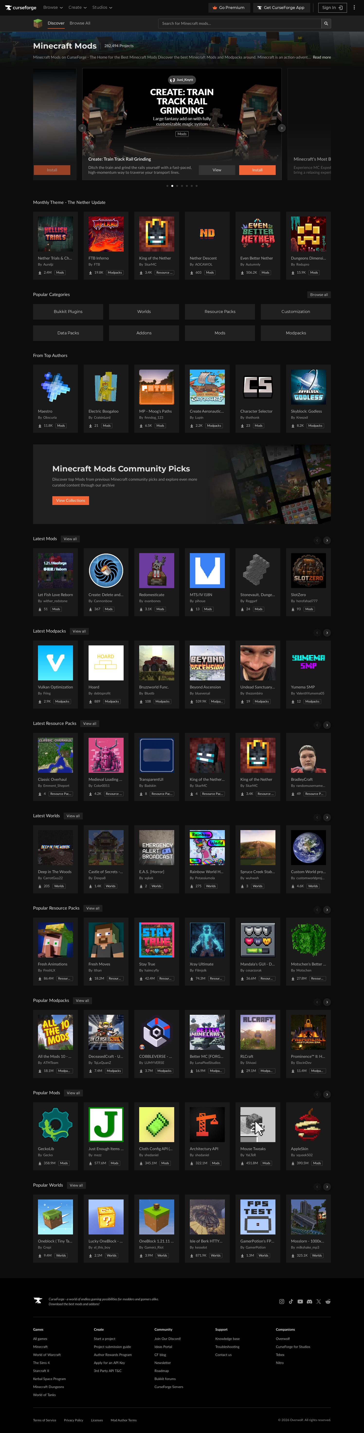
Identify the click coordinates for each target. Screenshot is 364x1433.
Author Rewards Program (113, 1355)
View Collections (70, 501)
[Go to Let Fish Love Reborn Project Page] (55, 582)
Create (78, 7)
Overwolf (283, 1339)
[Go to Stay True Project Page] (156, 952)
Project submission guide (112, 1347)
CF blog (160, 1355)
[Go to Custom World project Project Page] (308, 859)
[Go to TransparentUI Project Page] (156, 767)
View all (70, 539)
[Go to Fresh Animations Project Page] (55, 952)
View (217, 170)
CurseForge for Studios (293, 1347)
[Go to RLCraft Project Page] (258, 1044)
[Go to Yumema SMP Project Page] (308, 675)
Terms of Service (44, 1420)
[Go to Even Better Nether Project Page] (258, 246)
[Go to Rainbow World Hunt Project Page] (207, 859)
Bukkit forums (165, 1379)
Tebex (280, 1355)
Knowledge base (227, 1339)
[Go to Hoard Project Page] (106, 675)
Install (257, 170)
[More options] (354, 8)
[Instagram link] (282, 1301)
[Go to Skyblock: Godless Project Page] (308, 399)
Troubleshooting (227, 1347)
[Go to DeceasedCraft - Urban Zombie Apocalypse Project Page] (106, 1044)
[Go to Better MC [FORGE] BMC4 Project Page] (207, 1044)
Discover (56, 23)
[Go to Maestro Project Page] (55, 399)
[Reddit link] (328, 1301)
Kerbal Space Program (49, 1379)
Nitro (280, 1363)
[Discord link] (309, 1301)
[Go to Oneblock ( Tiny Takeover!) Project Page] (55, 1229)
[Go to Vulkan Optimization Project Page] (55, 675)
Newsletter (163, 1363)
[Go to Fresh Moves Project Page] (106, 952)
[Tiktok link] (291, 1301)
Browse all (319, 295)
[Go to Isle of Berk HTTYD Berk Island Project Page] (207, 1229)
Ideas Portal (163, 1347)
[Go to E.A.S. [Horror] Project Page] (156, 859)
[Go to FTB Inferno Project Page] (106, 246)
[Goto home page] (21, 7)
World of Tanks (44, 1395)
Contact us (223, 1355)
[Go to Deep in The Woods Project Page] (55, 859)
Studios (102, 7)
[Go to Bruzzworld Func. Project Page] (156, 675)
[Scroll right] (327, 540)
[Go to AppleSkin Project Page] (308, 1136)
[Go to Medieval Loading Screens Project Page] (106, 767)
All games (40, 1339)
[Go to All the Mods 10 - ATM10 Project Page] (55, 1044)
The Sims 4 (41, 1363)
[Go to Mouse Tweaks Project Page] (258, 1136)
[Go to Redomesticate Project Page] (156, 582)
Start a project (104, 1339)
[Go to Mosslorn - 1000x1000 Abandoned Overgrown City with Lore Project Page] (308, 1229)
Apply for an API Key (109, 1363)
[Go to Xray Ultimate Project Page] (207, 952)
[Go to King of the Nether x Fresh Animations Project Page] (207, 767)
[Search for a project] (240, 23)
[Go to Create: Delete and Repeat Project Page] (106, 582)
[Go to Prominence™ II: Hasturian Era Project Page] (308, 1044)
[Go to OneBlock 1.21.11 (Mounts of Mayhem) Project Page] (156, 1229)
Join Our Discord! (168, 1339)
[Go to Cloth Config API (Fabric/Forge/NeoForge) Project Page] (156, 1136)
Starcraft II (41, 1371)
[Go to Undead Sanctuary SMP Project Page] (258, 675)
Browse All (80, 23)
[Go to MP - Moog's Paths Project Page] (156, 399)
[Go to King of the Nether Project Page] (156, 246)
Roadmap (162, 1371)
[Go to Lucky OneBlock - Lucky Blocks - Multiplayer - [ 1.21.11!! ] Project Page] (106, 1229)
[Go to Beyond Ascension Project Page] (207, 675)
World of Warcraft (47, 1355)
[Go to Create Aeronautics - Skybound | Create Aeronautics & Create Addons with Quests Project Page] (207, 399)
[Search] (326, 23)
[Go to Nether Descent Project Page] (207, 246)
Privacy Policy (73, 1420)
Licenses (97, 1420)
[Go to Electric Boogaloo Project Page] (106, 399)
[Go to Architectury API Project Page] (207, 1136)
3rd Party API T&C (107, 1371)
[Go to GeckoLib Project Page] (55, 1136)
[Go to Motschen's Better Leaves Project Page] (308, 952)
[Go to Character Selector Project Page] (258, 399)
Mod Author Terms (124, 1420)
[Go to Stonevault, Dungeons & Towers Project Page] (258, 582)
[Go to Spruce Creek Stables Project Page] (258, 859)
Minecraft (40, 1347)
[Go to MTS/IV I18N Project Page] (207, 582)
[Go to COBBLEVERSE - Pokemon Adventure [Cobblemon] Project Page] (156, 1044)
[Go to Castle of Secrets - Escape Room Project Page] (106, 859)
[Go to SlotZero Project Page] (308, 582)
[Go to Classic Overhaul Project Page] (55, 767)
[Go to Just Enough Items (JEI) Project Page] (106, 1136)
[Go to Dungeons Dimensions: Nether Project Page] (308, 246)
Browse (53, 7)
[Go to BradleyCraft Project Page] (308, 767)
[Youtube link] (300, 1301)
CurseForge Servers (169, 1387)
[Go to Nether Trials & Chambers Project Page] (55, 246)
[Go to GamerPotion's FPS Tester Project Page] (258, 1229)
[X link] (319, 1301)
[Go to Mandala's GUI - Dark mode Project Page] (258, 952)
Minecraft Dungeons (48, 1387)
